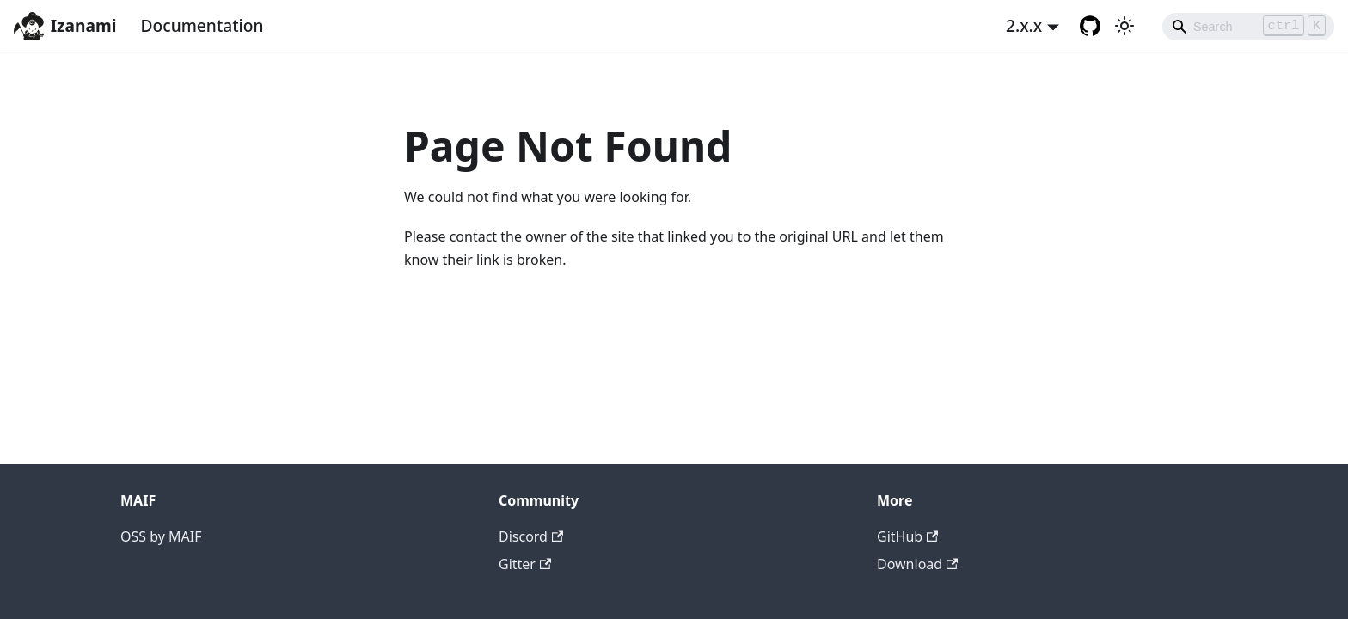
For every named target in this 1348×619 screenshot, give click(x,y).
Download (917, 564)
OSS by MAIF (161, 536)
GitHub (907, 536)
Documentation (201, 25)
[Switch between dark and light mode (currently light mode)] (1124, 26)
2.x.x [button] (1024, 25)
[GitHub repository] (1090, 26)
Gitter (525, 564)
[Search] (1248, 26)
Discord (531, 536)
